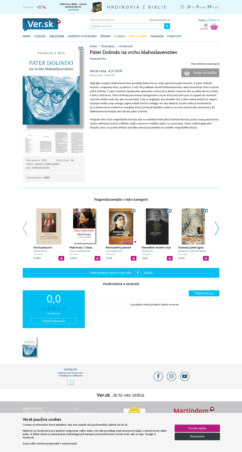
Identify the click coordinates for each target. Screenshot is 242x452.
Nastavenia (197, 436)
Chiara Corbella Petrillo (80, 251)
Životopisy (38, 254)
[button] (54, 86)
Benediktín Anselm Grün (156, 247)
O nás (76, 408)
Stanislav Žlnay (40, 251)
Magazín (157, 36)
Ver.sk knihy (138, 36)
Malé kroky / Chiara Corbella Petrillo (81, 247)
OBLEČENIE (56, 36)
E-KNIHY (120, 36)
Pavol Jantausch (42, 247)
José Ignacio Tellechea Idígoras (192, 251)
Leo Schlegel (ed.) (114, 251)
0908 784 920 (32, 409)
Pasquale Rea (98, 58)
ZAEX (47, 177)
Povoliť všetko (197, 428)
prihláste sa (212, 20)
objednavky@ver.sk (159, 20)
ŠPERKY (105, 36)
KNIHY (27, 36)
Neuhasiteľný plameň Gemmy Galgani (118, 247)
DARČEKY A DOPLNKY (82, 36)
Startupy (174, 36)
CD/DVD (40, 36)
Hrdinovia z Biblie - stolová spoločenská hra (73, 5)
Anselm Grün (148, 251)
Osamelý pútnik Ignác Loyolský (191, 247)
